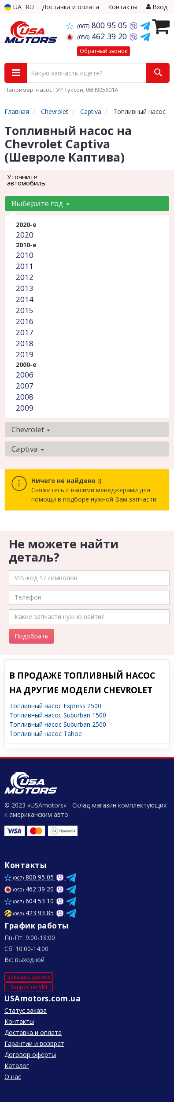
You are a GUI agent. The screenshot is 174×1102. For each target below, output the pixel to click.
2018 (24, 343)
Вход (156, 7)
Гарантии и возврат (34, 1043)
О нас (12, 1076)
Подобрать (31, 636)
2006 (24, 375)
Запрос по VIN (28, 987)
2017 (24, 332)
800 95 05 (97, 25)
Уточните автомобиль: (27, 179)
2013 (24, 288)
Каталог (16, 1065)
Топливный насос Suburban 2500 (57, 724)
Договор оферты (30, 1054)
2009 (24, 408)
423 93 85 (29, 913)
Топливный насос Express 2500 (55, 706)
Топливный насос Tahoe (45, 733)
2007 (24, 386)
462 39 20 (97, 36)
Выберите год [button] (40, 203)
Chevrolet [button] (30, 429)
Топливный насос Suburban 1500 (57, 715)
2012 (24, 277)
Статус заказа (25, 1010)
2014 (24, 299)
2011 (24, 266)
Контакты (122, 7)
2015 (24, 310)
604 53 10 (30, 901)
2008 (24, 397)
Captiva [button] (27, 449)
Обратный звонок (103, 51)
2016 (24, 321)
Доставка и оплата (70, 7)
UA (13, 7)
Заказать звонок (28, 977)
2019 (24, 354)
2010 (24, 255)
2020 (24, 235)
